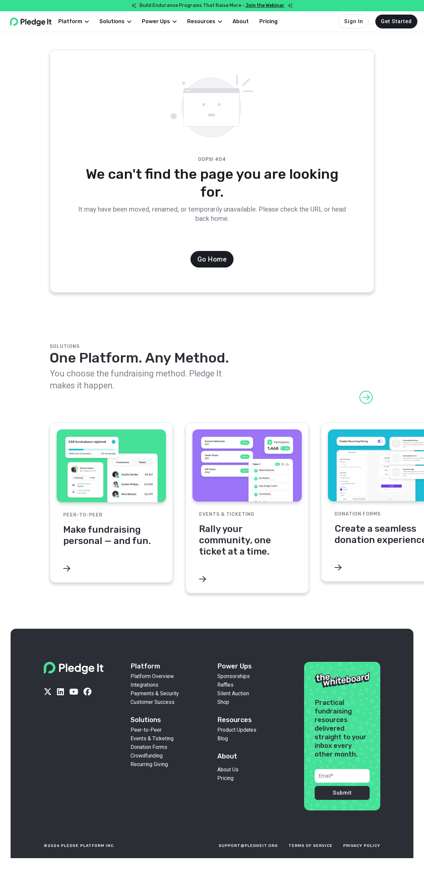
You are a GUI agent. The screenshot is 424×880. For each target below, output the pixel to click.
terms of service (311, 857)
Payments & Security (155, 705)
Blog (222, 750)
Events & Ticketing (152, 750)
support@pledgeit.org (248, 857)
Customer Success (153, 713)
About (251, 21)
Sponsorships (233, 687)
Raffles (225, 696)
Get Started (396, 21)
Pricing (279, 21)
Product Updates (236, 741)
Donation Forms (149, 758)
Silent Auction (233, 705)
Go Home (212, 259)
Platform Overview (152, 687)
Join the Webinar (265, 5)
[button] (84, 21)
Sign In (353, 21)
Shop (223, 713)
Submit (342, 804)
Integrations (144, 696)
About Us (227, 781)
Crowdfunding (147, 767)
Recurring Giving (149, 775)
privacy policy (361, 857)
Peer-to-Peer (146, 741)
